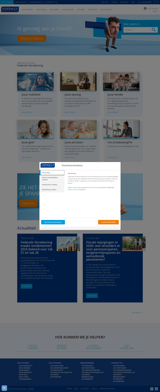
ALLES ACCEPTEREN (108, 222)
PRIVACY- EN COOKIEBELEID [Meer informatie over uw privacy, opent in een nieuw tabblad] (77, 190)
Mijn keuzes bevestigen (53, 222)
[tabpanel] (93, 182)
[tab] (51, 172)
